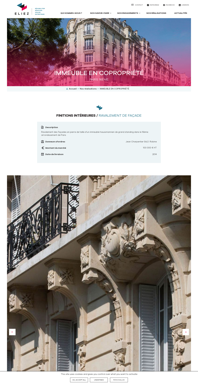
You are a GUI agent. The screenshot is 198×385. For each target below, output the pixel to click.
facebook (170, 5)
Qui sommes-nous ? (71, 13)
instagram (154, 5)
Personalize (119, 380)
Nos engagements (127, 13)
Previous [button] (12, 332)
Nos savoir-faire (99, 13)
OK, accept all (79, 380)
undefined (99, 380)
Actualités (180, 13)
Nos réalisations (156, 13)
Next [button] (185, 332)
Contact (139, 5)
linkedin (185, 5)
